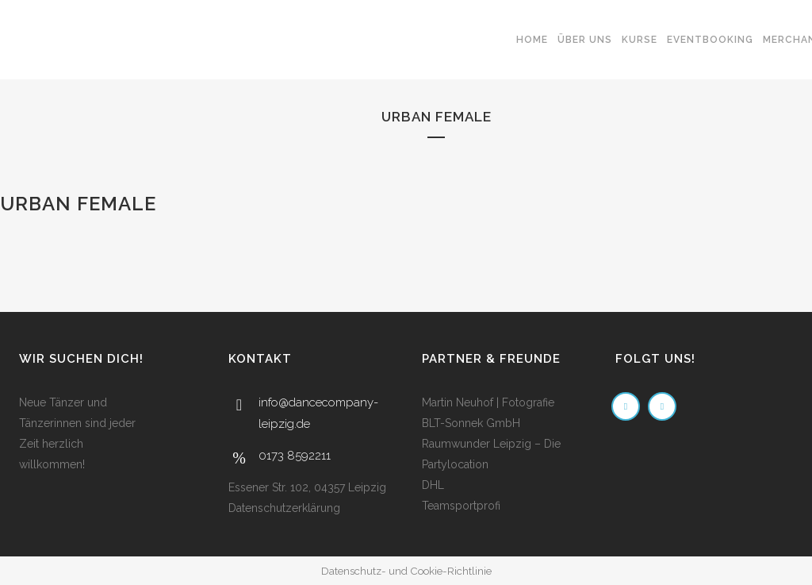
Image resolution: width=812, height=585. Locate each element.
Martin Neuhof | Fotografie (488, 402)
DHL (433, 485)
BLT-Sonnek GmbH (471, 423)
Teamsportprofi (461, 505)
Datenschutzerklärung (284, 508)
